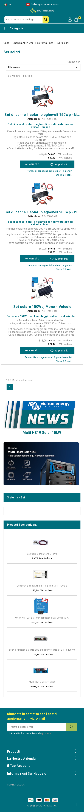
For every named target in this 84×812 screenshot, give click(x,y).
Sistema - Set (16, 497)
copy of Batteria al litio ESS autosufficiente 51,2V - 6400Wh (42, 649)
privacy (46, 733)
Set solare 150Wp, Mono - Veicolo (42, 306)
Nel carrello (31, 164)
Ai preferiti (59, 164)
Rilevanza (43, 67)
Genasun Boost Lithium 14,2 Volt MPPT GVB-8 (42, 585)
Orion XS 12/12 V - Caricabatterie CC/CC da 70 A (42, 617)
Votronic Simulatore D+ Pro (42, 554)
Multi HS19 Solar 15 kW (42, 681)
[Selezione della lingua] (7, 4)
